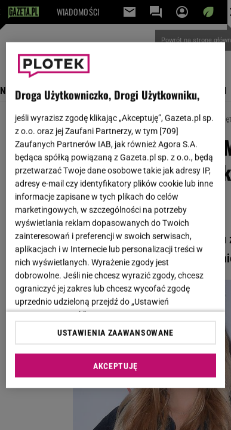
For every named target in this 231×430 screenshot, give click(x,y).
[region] (116, 215)
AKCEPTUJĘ (115, 366)
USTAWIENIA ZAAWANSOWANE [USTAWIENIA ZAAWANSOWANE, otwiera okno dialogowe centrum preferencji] (115, 333)
